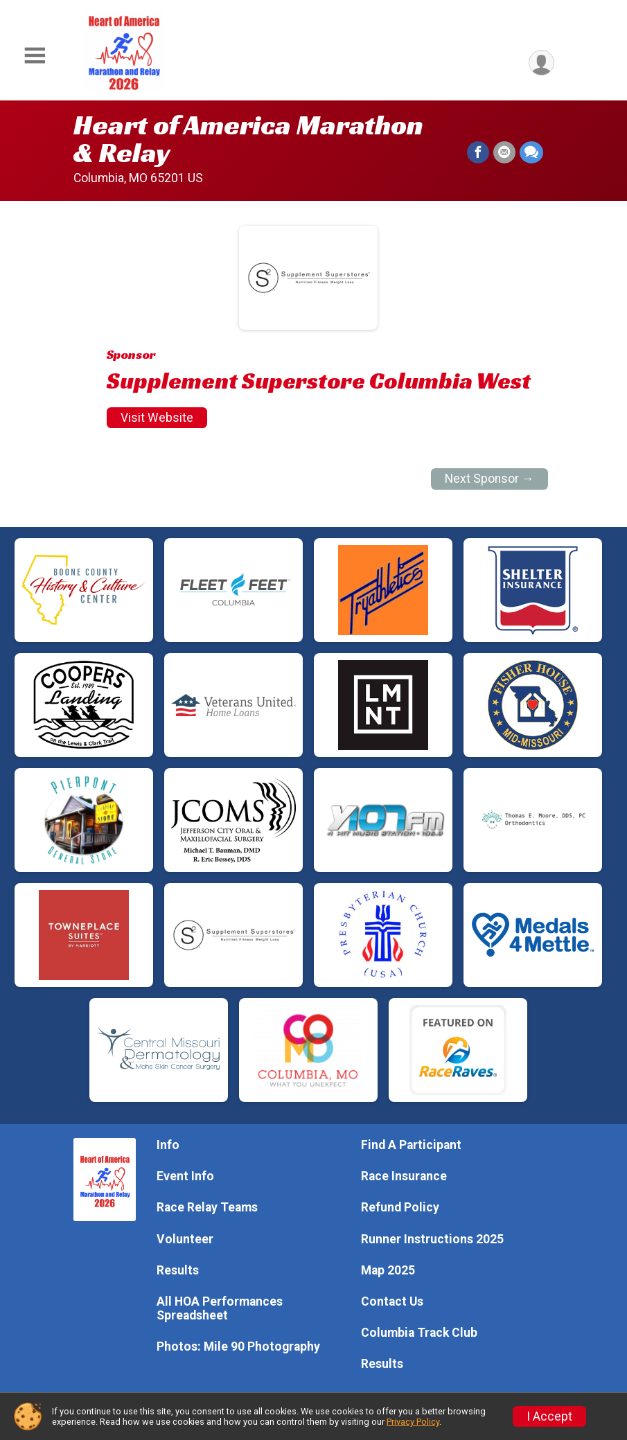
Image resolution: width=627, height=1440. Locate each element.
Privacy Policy (413, 1421)
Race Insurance (404, 1176)
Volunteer (185, 1239)
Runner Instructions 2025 (432, 1239)
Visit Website (157, 418)
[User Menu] (541, 62)
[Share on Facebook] (478, 152)
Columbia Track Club (419, 1333)
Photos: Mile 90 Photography (238, 1346)
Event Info (185, 1176)
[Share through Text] (531, 152)
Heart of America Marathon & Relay (248, 138)
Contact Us (392, 1301)
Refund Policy (400, 1207)
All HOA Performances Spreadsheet (220, 1308)
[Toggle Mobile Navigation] (34, 56)
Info (168, 1145)
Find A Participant (411, 1145)
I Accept (549, 1416)
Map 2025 (388, 1270)
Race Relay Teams (207, 1207)
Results (178, 1270)
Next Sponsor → (489, 479)
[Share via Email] (504, 152)
